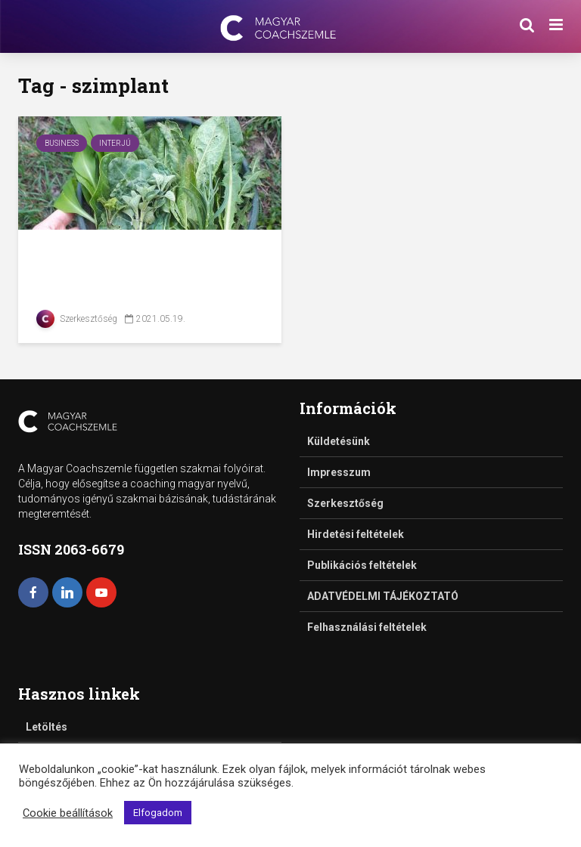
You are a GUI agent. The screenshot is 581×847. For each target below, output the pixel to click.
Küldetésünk (338, 441)
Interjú (115, 143)
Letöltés (46, 727)
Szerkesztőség (76, 319)
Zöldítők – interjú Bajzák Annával (138, 265)
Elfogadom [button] (157, 812)
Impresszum (339, 472)
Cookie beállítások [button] (68, 813)
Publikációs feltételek (362, 565)
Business (62, 143)
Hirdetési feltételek (355, 534)
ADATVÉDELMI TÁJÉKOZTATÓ (382, 596)
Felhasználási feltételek (367, 627)
